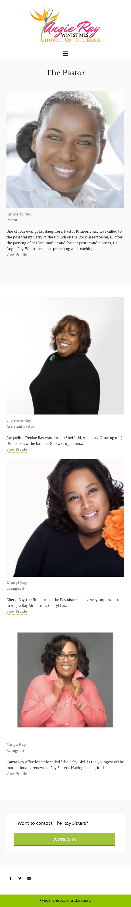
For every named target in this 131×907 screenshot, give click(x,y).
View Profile (16, 254)
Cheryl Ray (16, 582)
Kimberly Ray (18, 214)
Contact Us (64, 839)
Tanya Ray (16, 744)
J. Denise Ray (18, 420)
